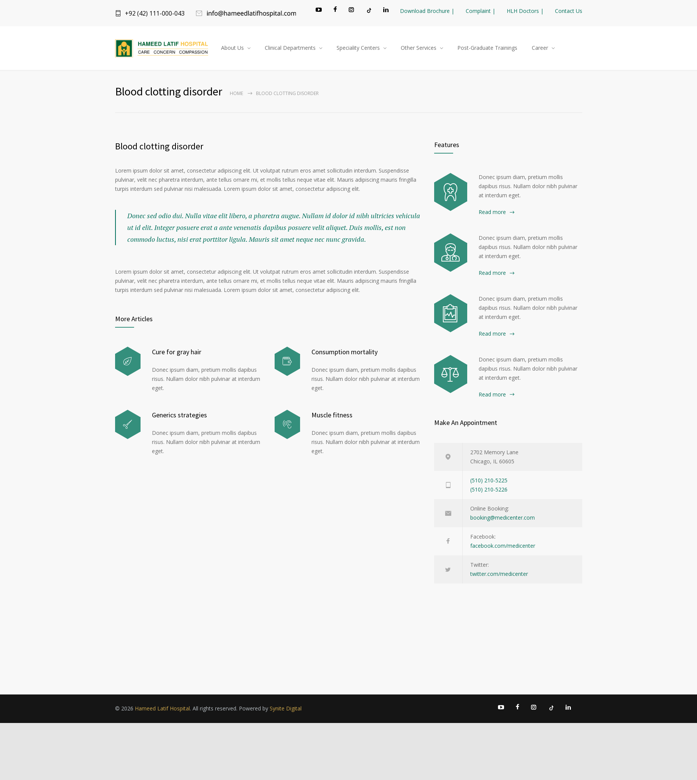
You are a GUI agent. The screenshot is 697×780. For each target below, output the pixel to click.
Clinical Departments (290, 48)
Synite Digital (286, 710)
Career (540, 48)
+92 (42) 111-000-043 (155, 13)
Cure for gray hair (176, 353)
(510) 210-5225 (488, 482)
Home (236, 95)
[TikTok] (368, 10)
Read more (492, 213)
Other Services (418, 48)
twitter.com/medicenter (499, 575)
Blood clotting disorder (159, 148)
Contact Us (568, 10)
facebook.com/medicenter (502, 547)
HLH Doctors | (525, 10)
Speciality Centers (358, 48)
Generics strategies (179, 416)
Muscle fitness (331, 416)
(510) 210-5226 (488, 491)
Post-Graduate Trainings (487, 48)
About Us (232, 48)
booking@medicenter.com (502, 519)
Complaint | (480, 10)
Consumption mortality (344, 353)
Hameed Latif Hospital (162, 710)
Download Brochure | (427, 10)
